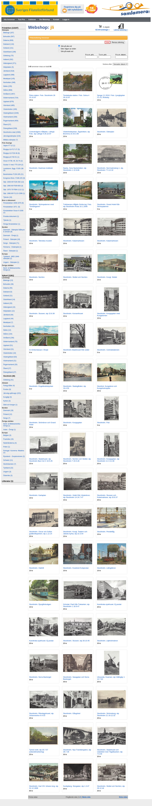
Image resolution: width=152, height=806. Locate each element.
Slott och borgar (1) (10, 405)
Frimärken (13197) (10, 28)
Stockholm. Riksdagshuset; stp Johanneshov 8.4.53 (41, 714)
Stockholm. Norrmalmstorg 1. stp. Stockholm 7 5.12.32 (110, 169)
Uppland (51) (8, 345)
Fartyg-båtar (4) (9, 386)
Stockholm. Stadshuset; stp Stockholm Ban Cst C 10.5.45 (41, 460)
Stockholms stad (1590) (12, 132)
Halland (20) (7, 303)
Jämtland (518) (8, 71)
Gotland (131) (8, 48)
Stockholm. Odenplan (105, 132)
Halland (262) (8, 59)
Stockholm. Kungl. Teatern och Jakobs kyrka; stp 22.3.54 (75, 533)
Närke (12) (7, 330)
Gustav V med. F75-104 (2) (13, 165)
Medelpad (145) (9, 79)
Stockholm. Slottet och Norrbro (75, 277)
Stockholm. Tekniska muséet (40, 241)
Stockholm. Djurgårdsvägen (40, 604)
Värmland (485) (9, 105)
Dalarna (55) (7, 288)
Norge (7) (6, 418)
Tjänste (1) (7, 220)
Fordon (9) (7, 389)
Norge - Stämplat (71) (11, 243)
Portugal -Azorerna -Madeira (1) (13, 452)
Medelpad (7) (8, 322)
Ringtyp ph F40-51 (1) (11, 157)
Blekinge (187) (8, 33)
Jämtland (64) (8, 315)
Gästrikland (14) (9, 299)
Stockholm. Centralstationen (108, 350)
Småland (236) (8, 338)
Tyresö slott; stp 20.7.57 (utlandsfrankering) (38, 751)
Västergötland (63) (10, 357)
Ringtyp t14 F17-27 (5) (11, 149)
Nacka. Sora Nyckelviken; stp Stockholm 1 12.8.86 (74, 169)
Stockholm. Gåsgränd (71, 713)
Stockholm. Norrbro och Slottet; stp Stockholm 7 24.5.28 (77, 460)
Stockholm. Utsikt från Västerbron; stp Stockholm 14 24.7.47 (76, 496)
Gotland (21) (7, 296)
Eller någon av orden (68, 49)
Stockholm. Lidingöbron (106, 568)
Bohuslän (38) (8, 284)
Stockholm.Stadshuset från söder (76, 350)
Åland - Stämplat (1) (10, 251)
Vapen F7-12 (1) (9, 146)
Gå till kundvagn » (102, 30)
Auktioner (32, 20)
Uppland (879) (8, 102)
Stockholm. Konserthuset (73, 313)
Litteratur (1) (7, 481)
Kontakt (56, 20)
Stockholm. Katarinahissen (73, 241)
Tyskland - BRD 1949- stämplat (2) (11, 257)
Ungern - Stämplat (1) (11, 262)
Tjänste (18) (7, 197)
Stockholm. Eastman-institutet (41, 168)
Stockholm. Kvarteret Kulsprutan (76, 568)
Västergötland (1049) (11, 113)
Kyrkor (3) (7, 401)
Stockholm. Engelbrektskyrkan (41, 386)
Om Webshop (44, 20)
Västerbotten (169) (10, 109)
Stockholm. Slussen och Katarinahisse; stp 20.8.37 (107, 496)
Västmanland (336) (10, 117)
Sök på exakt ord (67, 51)
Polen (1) (6, 447)
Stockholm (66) (9, 376)
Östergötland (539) (10, 128)
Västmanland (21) (9, 361)
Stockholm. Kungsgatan (72, 423)
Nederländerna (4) (10, 443)
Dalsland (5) (7, 292)
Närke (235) (7, 86)
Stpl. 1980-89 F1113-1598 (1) (14, 193)
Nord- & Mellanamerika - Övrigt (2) (12, 269)
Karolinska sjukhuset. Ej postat (109, 604)
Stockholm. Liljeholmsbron (107, 641)
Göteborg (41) (8, 380)
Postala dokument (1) (11, 216)
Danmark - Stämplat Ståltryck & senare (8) (14, 231)
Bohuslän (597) (8, 36)
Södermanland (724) (10, 98)
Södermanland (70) (10, 342)
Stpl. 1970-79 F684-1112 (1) (13, 190)
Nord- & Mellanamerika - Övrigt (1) (12, 425)
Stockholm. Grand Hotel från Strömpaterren (108, 205)
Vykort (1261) (8, 275)
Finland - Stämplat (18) (11, 239)
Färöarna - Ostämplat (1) (12, 247)
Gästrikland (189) (9, 52)
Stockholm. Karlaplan (37, 495)
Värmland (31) (8, 349)
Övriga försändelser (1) (11, 224)
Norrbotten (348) (9, 82)
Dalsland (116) (8, 44)
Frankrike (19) (8, 439)
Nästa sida (86, 797)
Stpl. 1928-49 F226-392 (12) (13, 182)
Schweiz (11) (8, 460)
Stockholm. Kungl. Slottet (107, 277)
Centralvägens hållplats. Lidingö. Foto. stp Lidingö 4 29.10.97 (42, 133)
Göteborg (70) (8, 56)
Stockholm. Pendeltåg (105, 532)
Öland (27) (7, 368)
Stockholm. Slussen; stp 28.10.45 (76, 641)
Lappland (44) (8, 319)
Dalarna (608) (8, 40)
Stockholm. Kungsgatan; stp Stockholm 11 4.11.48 (108, 460)
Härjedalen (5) (8, 67)
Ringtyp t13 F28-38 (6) (11, 153)
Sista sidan (123, 797)
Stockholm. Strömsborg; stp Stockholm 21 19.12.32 (108, 714)
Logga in (65, 20)
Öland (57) (7, 124)
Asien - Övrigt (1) (9, 430)
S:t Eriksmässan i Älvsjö (38, 350)
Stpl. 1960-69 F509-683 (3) (13, 186)
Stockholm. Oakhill (36, 568)
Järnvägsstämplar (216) (12, 136)
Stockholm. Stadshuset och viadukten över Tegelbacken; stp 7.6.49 (110, 752)
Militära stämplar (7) (10, 140)
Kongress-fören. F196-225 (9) (14, 178)
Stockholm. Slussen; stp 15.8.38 (42, 313)
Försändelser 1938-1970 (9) (13, 203)
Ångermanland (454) (10, 121)
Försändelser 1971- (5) (11, 207)
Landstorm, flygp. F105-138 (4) (13, 169)
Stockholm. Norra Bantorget (40, 677)
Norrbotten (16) (8, 326)
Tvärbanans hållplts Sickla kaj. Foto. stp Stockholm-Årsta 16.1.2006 (77, 205)
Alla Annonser (9, 20)
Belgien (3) (7, 435)
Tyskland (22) (8, 468)
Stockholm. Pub (103, 423)
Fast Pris (21, 20)
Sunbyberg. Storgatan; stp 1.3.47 (76, 786)
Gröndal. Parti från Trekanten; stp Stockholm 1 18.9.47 (76, 605)
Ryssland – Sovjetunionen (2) (14, 456)
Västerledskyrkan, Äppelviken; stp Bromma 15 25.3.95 (76, 133)
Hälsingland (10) (9, 307)
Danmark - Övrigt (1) (10, 235)
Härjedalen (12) (9, 311)
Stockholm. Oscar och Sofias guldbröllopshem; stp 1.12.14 (40, 533)
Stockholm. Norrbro (37, 277)
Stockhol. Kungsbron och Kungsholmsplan (107, 387)
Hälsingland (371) (9, 63)
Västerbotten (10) (9, 353)
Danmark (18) (8, 410)
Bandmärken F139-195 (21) (13, 174)
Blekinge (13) (8, 280)
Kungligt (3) (7, 397)
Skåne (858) (7, 90)
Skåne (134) (7, 334)
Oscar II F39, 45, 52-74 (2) (13, 161)
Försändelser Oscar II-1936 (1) (13, 211)
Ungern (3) (7, 472)
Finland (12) (7, 414)
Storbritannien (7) (9, 464)
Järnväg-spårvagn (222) (12, 393)
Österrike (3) (7, 475)
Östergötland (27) (9, 372)
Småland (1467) (9, 94)
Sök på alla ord (66, 46)
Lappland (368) (8, 75)
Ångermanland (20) (10, 364)
